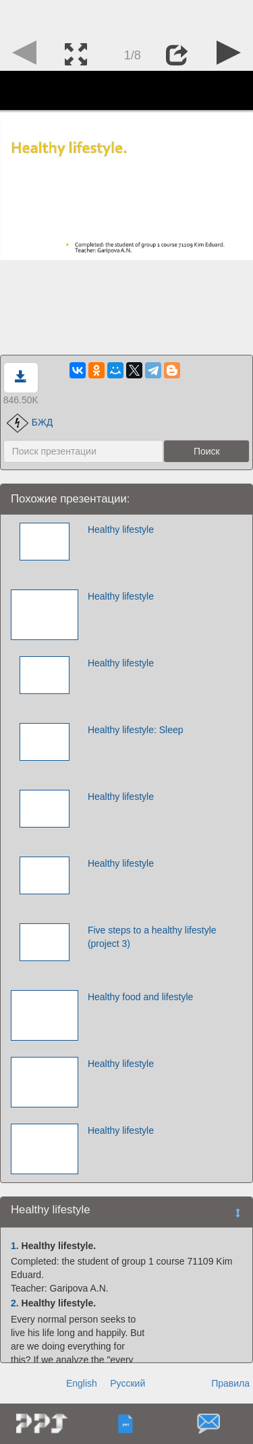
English (81, 1383)
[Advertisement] (127, 17)
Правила (230, 1383)
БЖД (30, 422)
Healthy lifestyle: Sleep (136, 729)
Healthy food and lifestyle (140, 996)
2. (15, 1303)
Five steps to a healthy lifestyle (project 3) (152, 937)
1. (15, 1245)
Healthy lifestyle (121, 529)
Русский (127, 1383)
